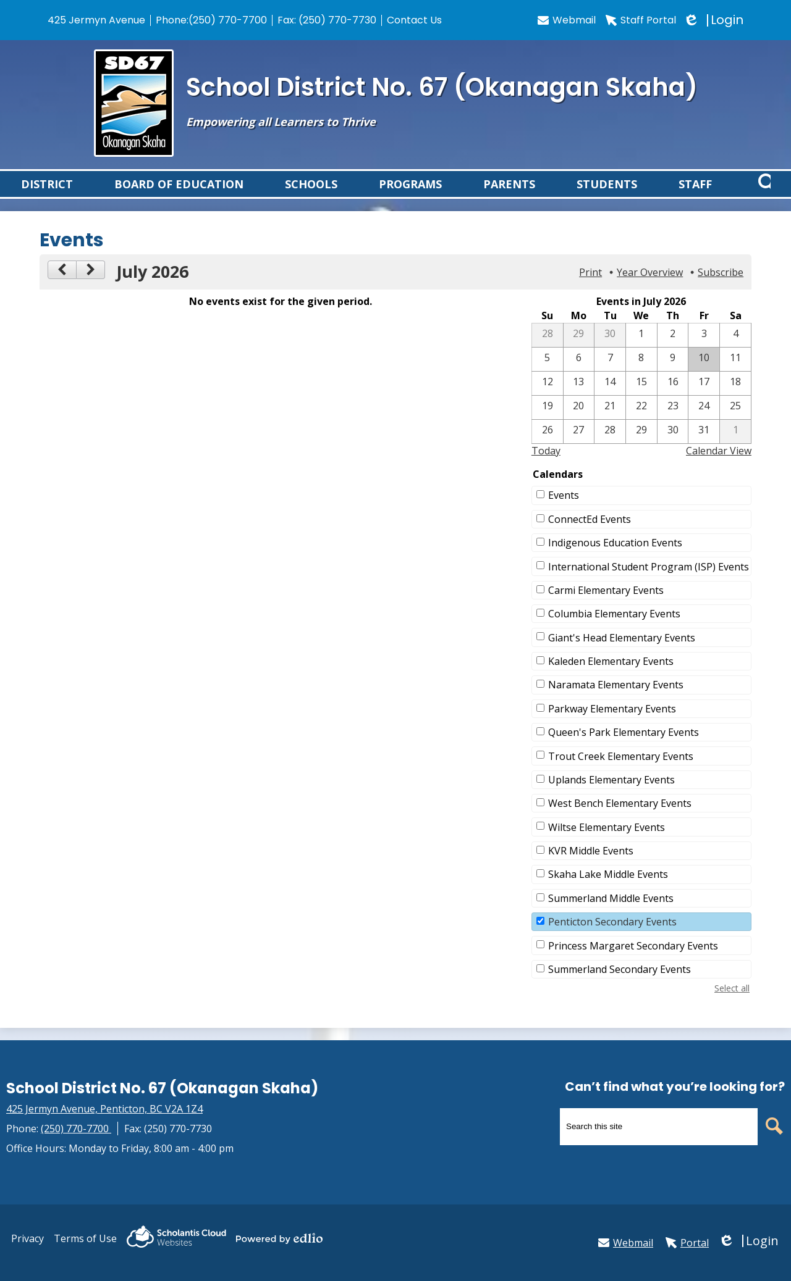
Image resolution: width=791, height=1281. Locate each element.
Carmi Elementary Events (606, 604)
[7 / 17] (704, 397)
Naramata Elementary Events (615, 699)
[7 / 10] (704, 373)
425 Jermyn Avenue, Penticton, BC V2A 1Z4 (104, 1109)
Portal (687, 1243)
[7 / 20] (579, 422)
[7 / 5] (547, 373)
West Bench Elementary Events (620, 817)
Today (545, 465)
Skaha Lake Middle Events (608, 888)
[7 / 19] (547, 422)
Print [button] (590, 286)
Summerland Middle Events (611, 912)
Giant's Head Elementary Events (621, 652)
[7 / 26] (547, 446)
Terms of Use (85, 1238)
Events (563, 509)
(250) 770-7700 (227, 20)
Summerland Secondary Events (619, 983)
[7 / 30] (673, 446)
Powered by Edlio (279, 1238)
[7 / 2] (673, 349)
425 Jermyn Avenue (96, 20)
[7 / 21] (610, 422)
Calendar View (718, 465)
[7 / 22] (641, 422)
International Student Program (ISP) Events (648, 581)
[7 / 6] (579, 373)
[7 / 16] (673, 397)
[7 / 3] (704, 349)
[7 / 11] (735, 373)
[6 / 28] (547, 349)
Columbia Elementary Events (614, 628)
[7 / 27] (579, 446)
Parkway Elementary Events (612, 723)
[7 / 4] (735, 349)
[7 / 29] (641, 446)
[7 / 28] (610, 446)
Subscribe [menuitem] (720, 286)
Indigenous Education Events (615, 557)
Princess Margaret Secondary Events (633, 960)
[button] (47, 191)
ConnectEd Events (589, 533)
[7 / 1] (641, 349)
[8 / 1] (735, 446)
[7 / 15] (641, 397)
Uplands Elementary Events (611, 794)
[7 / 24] (704, 422)
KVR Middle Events (590, 865)
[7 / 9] (673, 373)
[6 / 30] (610, 349)
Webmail (567, 20)
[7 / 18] (735, 397)
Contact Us (414, 20)
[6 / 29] (579, 349)
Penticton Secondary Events (612, 936)
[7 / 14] (610, 397)
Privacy (27, 1238)
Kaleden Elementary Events (611, 675)
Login (714, 20)
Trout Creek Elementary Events (620, 770)
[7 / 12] (547, 397)
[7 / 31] (704, 446)
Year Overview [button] (650, 286)
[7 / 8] (641, 373)
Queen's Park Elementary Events (623, 746)
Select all (732, 1002)
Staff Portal (641, 20)
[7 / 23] (673, 422)
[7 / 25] (735, 422)
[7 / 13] (579, 397)
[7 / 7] (610, 373)
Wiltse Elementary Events (606, 841)
